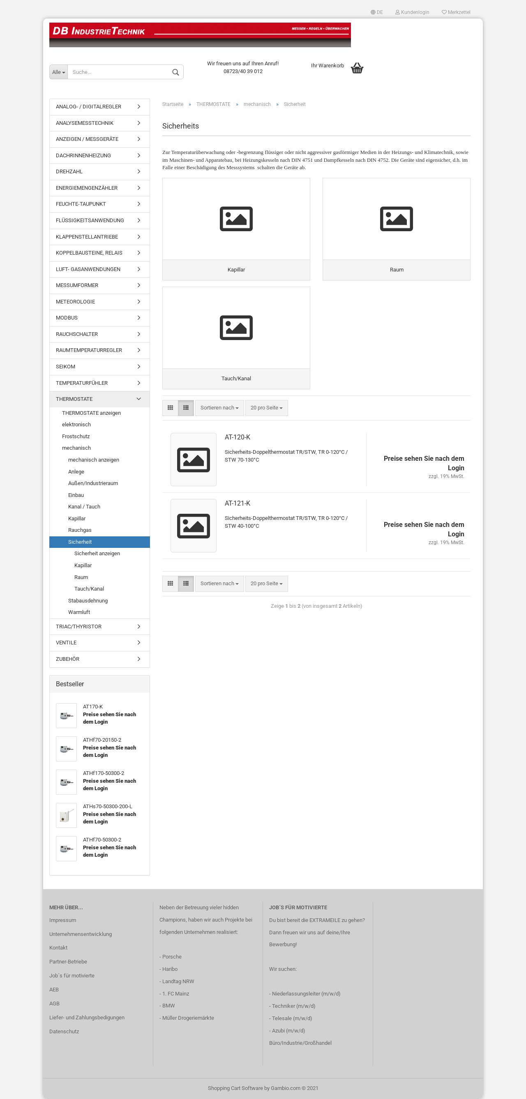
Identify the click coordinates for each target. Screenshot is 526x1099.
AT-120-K (237, 437)
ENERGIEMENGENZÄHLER (87, 188)
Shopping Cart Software (235, 1088)
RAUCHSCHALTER (77, 334)
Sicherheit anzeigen (97, 553)
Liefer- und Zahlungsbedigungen (87, 1017)
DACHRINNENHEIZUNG (83, 155)
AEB (54, 989)
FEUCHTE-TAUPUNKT (81, 204)
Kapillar (76, 518)
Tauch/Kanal (89, 589)
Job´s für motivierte (72, 976)
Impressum (62, 920)
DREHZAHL (69, 171)
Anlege (76, 472)
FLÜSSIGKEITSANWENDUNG (90, 220)
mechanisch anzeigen (93, 460)
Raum (81, 577)
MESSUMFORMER (77, 285)
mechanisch (76, 448)
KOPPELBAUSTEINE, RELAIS (89, 253)
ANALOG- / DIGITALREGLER (88, 106)
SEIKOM (65, 366)
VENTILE (66, 642)
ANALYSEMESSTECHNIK (84, 123)
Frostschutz (76, 436)
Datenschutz (64, 1031)
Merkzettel (456, 12)
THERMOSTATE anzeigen (91, 413)
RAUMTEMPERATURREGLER (89, 350)
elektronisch (76, 424)
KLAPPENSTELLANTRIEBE (87, 237)
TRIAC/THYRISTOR (79, 626)
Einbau (76, 495)
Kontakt (58, 948)
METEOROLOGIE (75, 302)
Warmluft (79, 612)
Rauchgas (80, 530)
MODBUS (67, 318)
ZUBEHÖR (67, 659)
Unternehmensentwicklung (80, 934)
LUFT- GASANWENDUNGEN (88, 269)
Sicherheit (80, 542)
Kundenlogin (412, 12)
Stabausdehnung (88, 601)
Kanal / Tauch (84, 507)
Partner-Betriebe (68, 962)
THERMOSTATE (74, 399)
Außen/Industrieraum (93, 483)
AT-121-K (237, 503)
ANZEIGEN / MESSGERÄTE (87, 139)
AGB (54, 1003)
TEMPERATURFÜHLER (82, 383)
